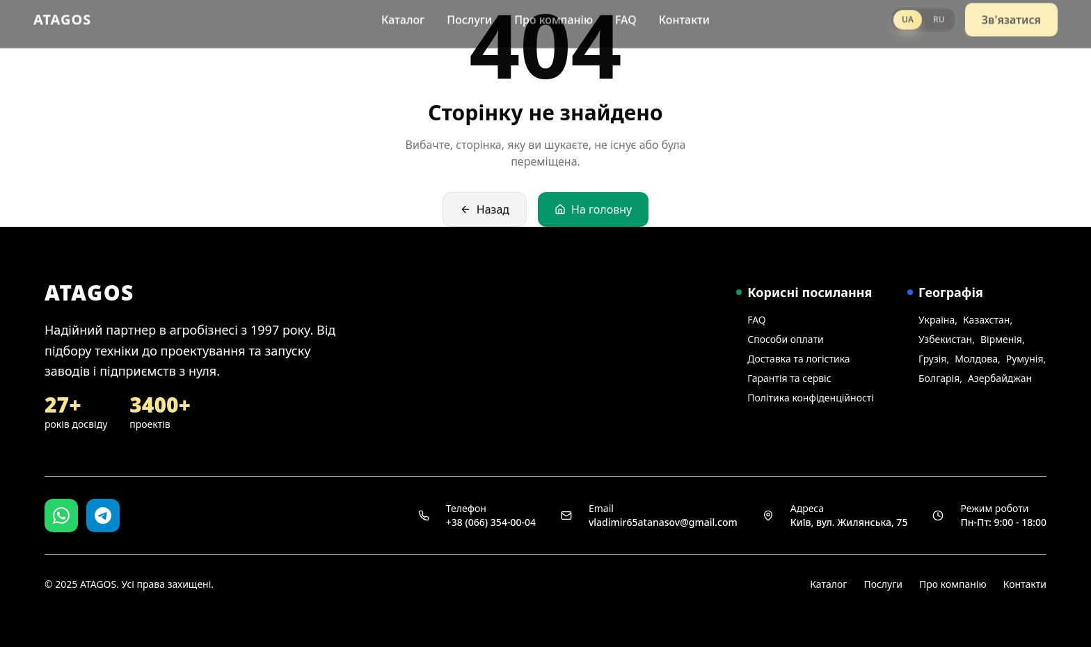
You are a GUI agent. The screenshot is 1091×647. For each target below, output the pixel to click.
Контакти (684, 15)
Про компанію (553, 15)
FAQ (626, 15)
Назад (484, 209)
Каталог (402, 15)
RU (939, 15)
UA (908, 15)
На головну (593, 209)
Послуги (469, 15)
